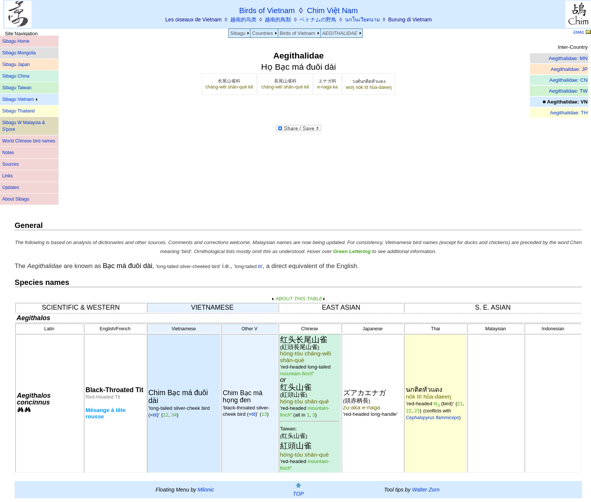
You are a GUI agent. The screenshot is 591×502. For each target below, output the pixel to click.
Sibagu (237, 33)
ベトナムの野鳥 (318, 19)
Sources (10, 164)
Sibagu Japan (16, 64)
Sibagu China (15, 76)
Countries (262, 33)
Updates (10, 187)
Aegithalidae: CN (568, 80)
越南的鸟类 (243, 19)
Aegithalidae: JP (569, 69)
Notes (8, 152)
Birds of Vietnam (297, 33)
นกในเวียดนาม (362, 19)
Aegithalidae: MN (568, 58)
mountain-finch (296, 373)
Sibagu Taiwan (17, 87)
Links (7, 175)
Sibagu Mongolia (19, 52)
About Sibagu (15, 199)
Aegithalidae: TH (569, 112)
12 (166, 415)
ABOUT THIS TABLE (298, 298)
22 (408, 411)
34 (174, 415)
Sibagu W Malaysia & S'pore (23, 126)
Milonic (206, 490)
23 (417, 411)
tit (259, 266)
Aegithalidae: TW (568, 91)
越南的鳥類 (278, 19)
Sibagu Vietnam (19, 99)
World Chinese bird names (28, 141)
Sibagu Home (16, 41)
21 (460, 403)
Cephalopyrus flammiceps (432, 417)
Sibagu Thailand (18, 111)
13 (264, 414)
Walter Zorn (426, 490)
